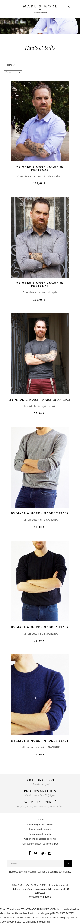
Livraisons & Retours (40, 829)
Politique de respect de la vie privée (40, 843)
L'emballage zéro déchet (40, 824)
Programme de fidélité (40, 834)
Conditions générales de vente (40, 839)
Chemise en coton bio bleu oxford (40, 176)
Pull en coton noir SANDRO (40, 633)
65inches (46, 896)
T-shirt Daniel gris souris (40, 406)
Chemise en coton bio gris (40, 292)
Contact (40, 819)
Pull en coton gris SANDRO (40, 520)
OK (68, 863)
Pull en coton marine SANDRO (40, 747)
